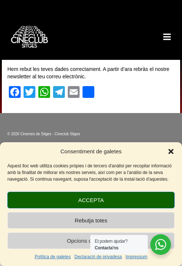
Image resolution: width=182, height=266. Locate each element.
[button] (171, 151)
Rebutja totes (91, 220)
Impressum (136, 256)
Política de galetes (53, 256)
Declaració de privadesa (98, 256)
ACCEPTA (91, 200)
